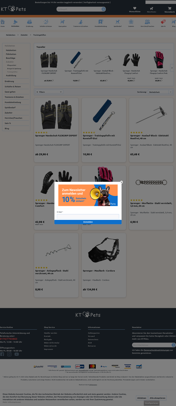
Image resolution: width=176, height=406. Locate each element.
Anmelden (88, 222)
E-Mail (59, 212)
